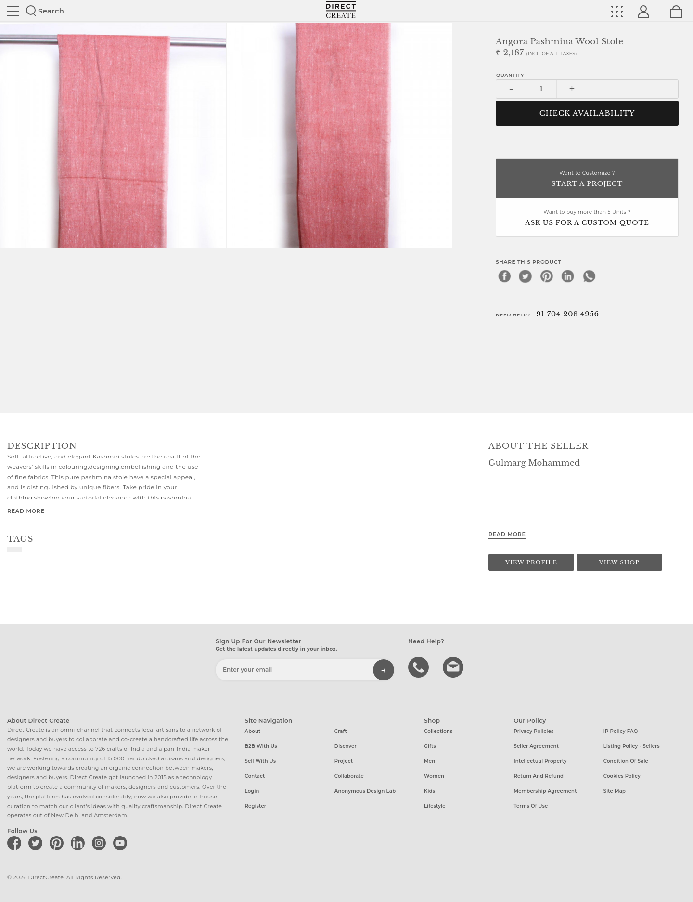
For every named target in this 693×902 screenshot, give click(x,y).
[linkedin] (568, 276)
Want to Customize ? (587, 179)
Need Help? (547, 314)
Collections (438, 731)
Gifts (430, 746)
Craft (340, 731)
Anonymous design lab (365, 791)
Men (429, 761)
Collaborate (349, 776)
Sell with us (260, 761)
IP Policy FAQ (620, 731)
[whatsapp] (589, 276)
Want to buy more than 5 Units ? (587, 218)
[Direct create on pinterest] (58, 842)
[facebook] (504, 276)
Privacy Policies (533, 731)
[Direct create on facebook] (16, 842)
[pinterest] (546, 276)
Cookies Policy (622, 776)
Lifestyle (435, 806)
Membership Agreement (545, 791)
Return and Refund (538, 776)
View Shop (619, 562)
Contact (255, 776)
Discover (345, 746)
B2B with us (261, 746)
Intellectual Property (539, 761)
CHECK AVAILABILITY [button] (587, 113)
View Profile (531, 562)
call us (419, 666)
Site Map (614, 791)
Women (434, 776)
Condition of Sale (625, 761)
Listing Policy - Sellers (631, 746)
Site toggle (13, 11)
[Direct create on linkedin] (79, 842)
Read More (25, 511)
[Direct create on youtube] (121, 842)
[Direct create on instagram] (100, 842)
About (253, 731)
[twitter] (525, 276)
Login (252, 791)
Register (256, 806)
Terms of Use (530, 806)
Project (343, 761)
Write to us (454, 666)
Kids (429, 791)
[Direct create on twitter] (37, 842)
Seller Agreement (536, 746)
